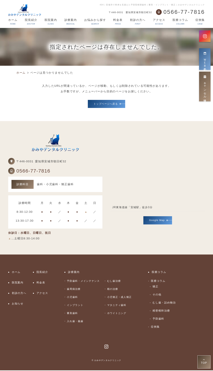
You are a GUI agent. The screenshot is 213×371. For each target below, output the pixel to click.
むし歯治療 (114, 281)
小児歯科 (72, 297)
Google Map (157, 221)
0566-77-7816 (33, 171)
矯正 (155, 287)
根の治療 (112, 289)
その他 (157, 295)
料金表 (118, 21)
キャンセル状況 (204, 86)
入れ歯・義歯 (75, 321)
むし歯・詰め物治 (164, 303)
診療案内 (70, 21)
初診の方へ (137, 21)
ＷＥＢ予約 (204, 59)
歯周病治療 (74, 289)
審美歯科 (72, 313)
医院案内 (51, 21)
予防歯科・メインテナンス (83, 281)
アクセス (159, 21)
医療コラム (180, 21)
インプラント (75, 305)
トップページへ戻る (105, 104)
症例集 (200, 21)
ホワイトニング (116, 313)
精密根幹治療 (161, 311)
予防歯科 (158, 319)
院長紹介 (31, 21)
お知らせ (17, 304)
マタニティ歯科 (116, 305)
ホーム (13, 21)
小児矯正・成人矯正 (119, 297)
